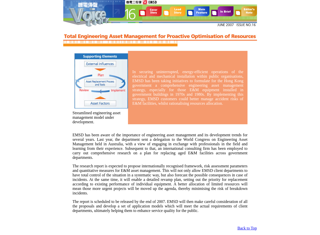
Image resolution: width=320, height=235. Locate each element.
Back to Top (247, 228)
